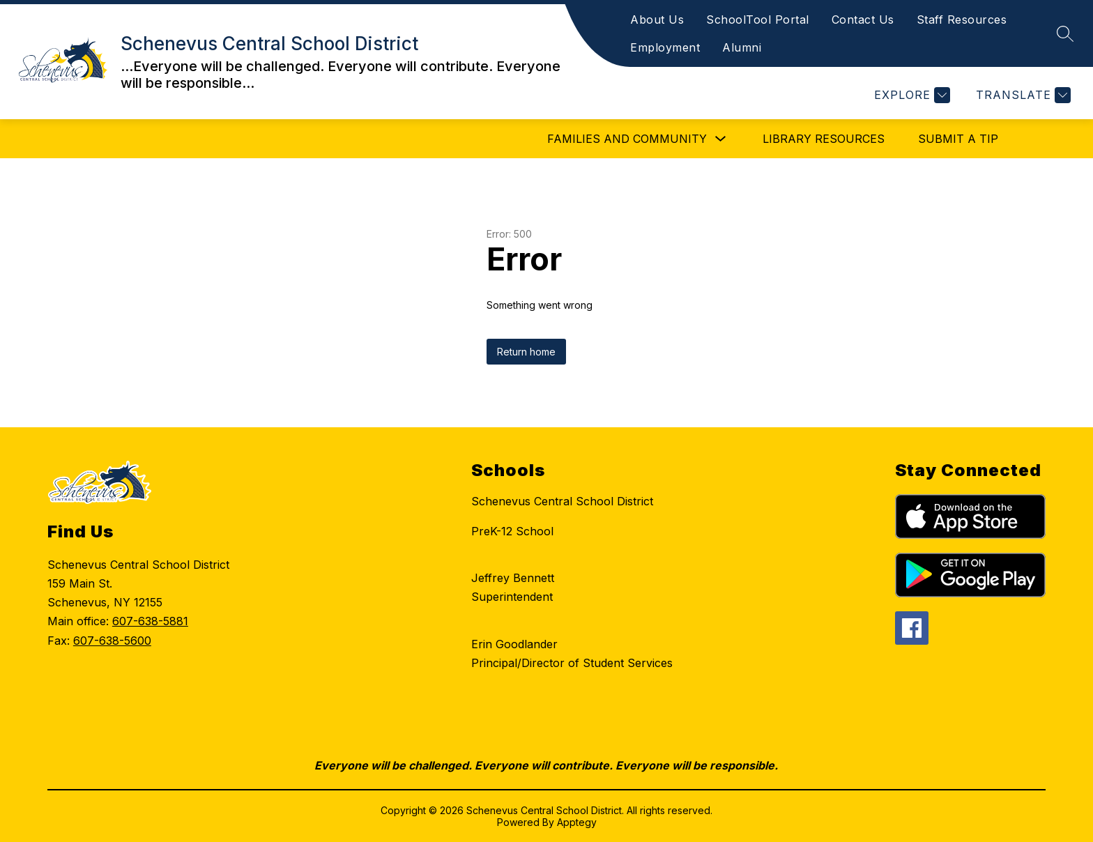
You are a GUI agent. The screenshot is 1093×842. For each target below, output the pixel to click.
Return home (526, 352)
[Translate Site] (1021, 95)
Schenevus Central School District (562, 501)
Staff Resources (962, 19)
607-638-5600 (112, 641)
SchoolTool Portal (757, 19)
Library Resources (824, 139)
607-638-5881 (150, 621)
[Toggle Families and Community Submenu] (720, 139)
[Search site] (1065, 33)
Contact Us (863, 19)
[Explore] (910, 95)
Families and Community (627, 139)
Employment (665, 47)
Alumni (741, 47)
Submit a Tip (958, 139)
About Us (657, 19)
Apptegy (577, 822)
